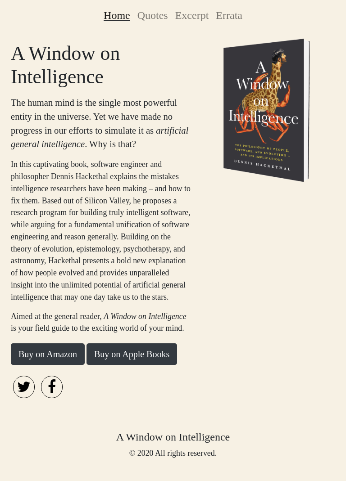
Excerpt (192, 15)
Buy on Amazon (47, 354)
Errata (229, 15)
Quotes (152, 15)
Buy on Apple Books (131, 354)
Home (119, 14)
